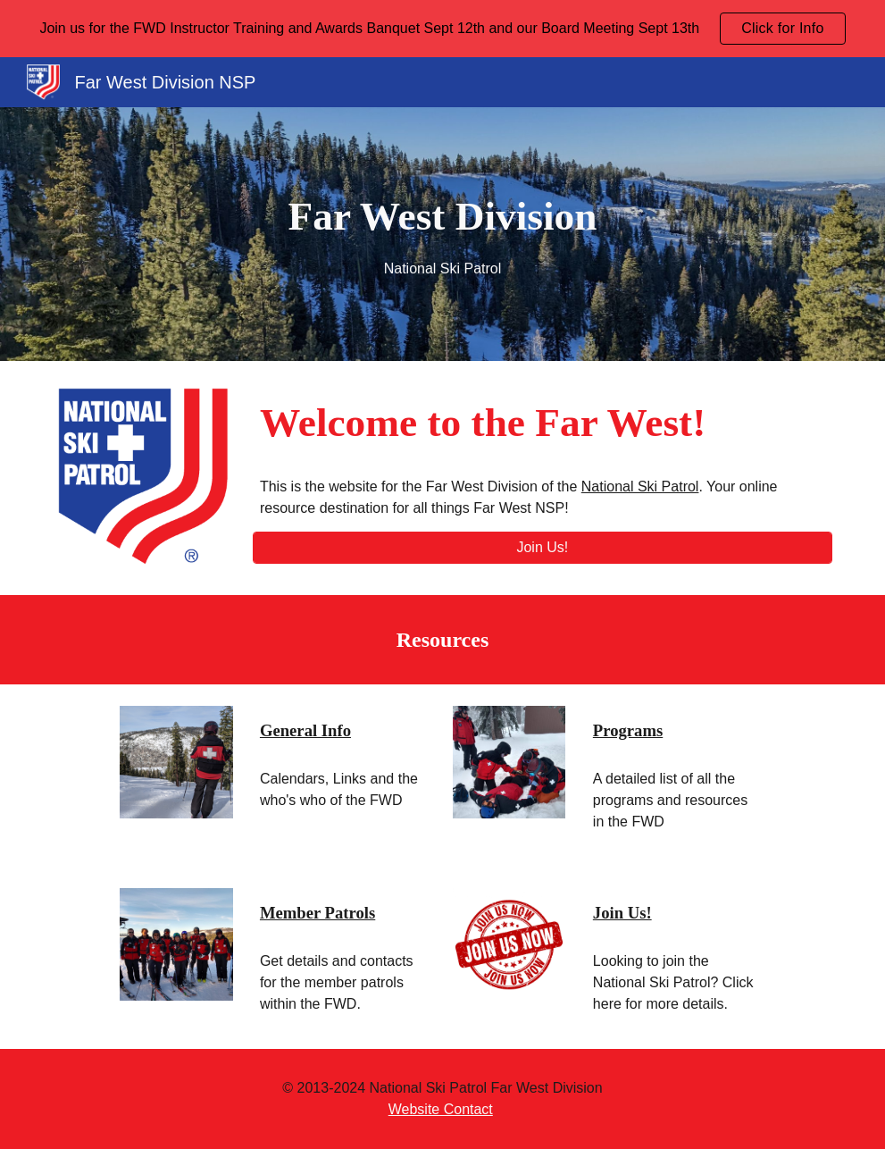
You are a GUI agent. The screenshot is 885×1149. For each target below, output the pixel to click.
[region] (442, 28)
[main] (442, 234)
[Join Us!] (542, 547)
